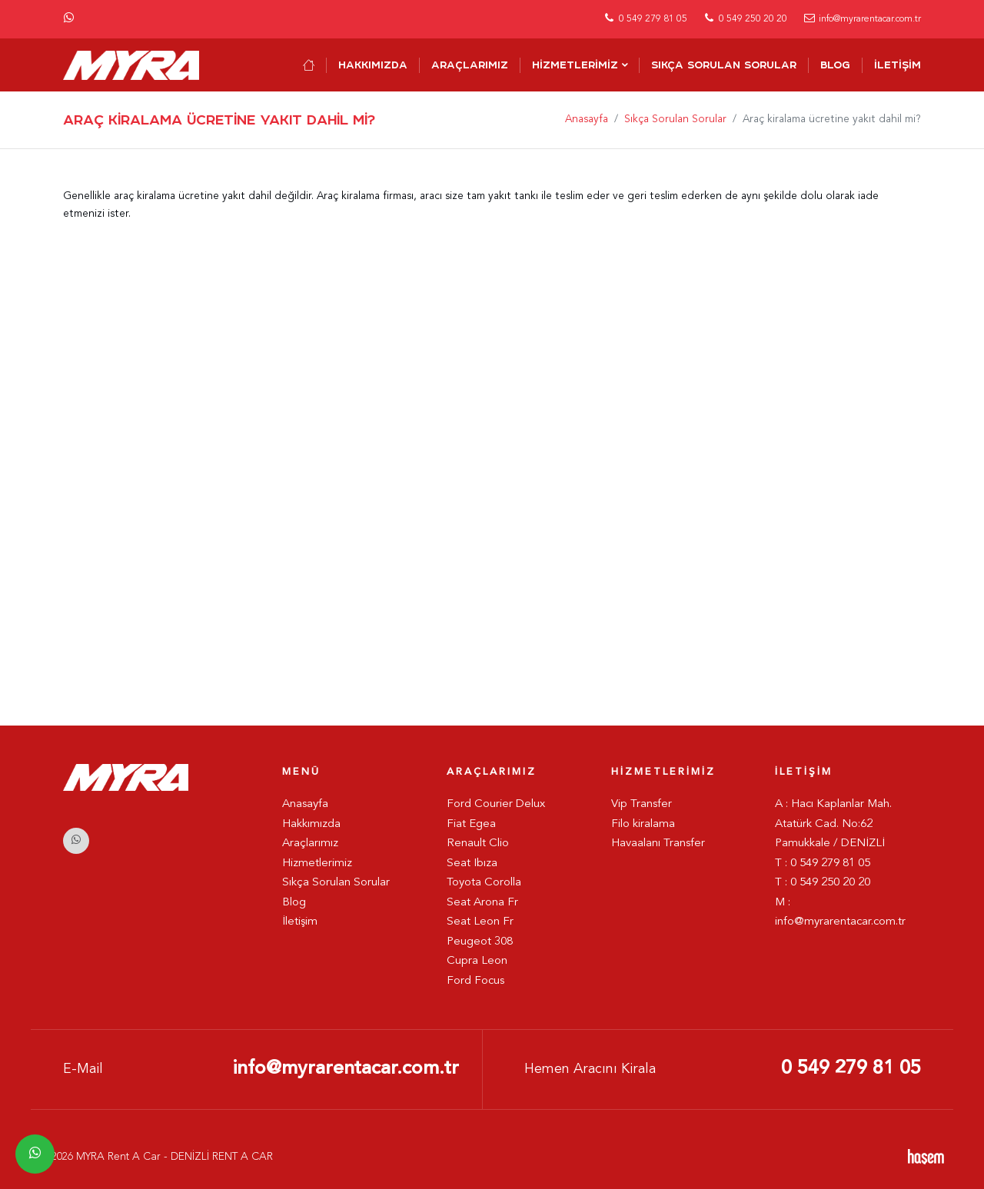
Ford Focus (475, 981)
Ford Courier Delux (496, 804)
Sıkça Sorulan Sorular (723, 65)
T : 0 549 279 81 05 (822, 863)
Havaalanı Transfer (658, 843)
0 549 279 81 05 (851, 1068)
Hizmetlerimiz (575, 65)
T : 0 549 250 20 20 (822, 882)
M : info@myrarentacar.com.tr (840, 912)
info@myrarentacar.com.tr (346, 1068)
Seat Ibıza (472, 863)
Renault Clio (478, 843)
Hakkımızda (372, 65)
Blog (835, 65)
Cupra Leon (477, 961)
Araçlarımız (469, 65)
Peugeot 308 (480, 942)
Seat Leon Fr (480, 922)
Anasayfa (586, 120)
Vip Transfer (641, 804)
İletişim (897, 65)
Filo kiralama (643, 824)
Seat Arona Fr (482, 902)
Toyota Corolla (484, 882)
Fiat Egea (471, 824)
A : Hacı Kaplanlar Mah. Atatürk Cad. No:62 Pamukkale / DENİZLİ (833, 824)
